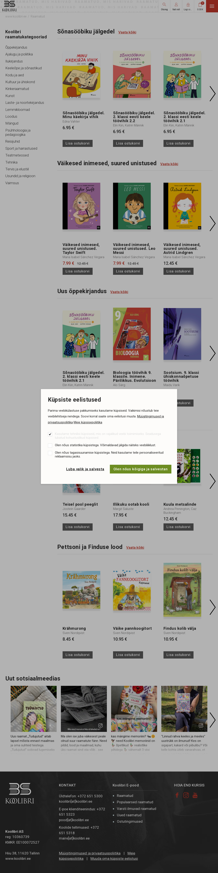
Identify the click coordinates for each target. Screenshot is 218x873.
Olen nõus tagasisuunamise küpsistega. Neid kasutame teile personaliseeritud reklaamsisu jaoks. (109, 454)
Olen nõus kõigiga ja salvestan (140, 469)
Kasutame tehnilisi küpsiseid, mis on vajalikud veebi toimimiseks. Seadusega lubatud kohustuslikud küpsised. (108, 436)
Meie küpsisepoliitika (88, 422)
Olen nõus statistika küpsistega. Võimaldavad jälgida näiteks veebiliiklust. (105, 445)
